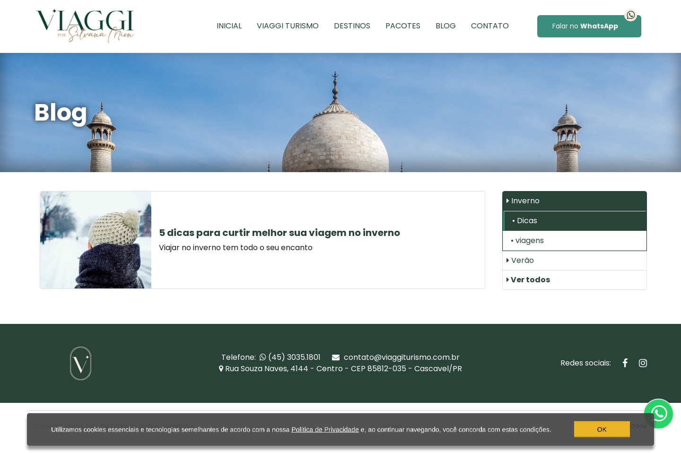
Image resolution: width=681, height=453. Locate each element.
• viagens (527, 240)
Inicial (229, 25)
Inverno (523, 200)
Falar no (594, 23)
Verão (520, 260)
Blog (446, 25)
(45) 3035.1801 (290, 357)
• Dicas (524, 220)
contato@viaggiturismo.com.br (396, 357)
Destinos (352, 25)
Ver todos (528, 279)
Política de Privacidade (324, 435)
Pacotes (402, 25)
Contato (490, 25)
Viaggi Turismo (288, 25)
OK (602, 435)
